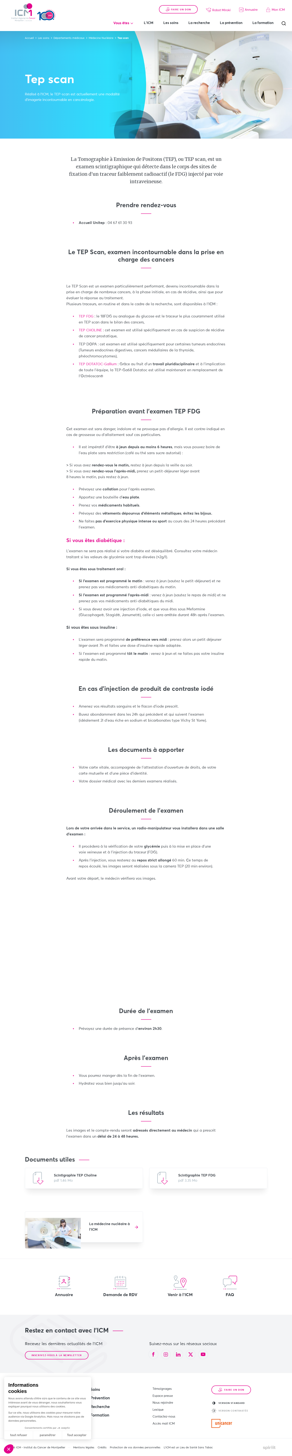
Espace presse (163, 1395)
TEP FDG (86, 320)
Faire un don (178, 9)
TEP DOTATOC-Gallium (99, 368)
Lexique (158, 1407)
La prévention (231, 23)
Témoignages (162, 1388)
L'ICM (148, 23)
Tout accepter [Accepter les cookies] (76, 1435)
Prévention (100, 1398)
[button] (9, 1449)
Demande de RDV (120, 1286)
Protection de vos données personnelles (135, 1447)
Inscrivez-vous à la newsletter (57, 1355)
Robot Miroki (218, 9)
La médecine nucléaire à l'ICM (109, 1230)
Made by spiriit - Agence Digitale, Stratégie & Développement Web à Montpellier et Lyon (269, 1448)
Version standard (228, 1403)
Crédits (102, 1447)
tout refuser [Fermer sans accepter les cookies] (18, 1435)
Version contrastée (229, 1410)
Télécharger (84, 1182)
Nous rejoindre (163, 1401)
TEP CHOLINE (91, 334)
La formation (263, 23)
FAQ (230, 1286)
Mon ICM (275, 9)
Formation (99, 1415)
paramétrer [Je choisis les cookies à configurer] (48, 1435)
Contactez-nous (164, 1414)
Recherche (100, 1407)
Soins (95, 1390)
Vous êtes (121, 23)
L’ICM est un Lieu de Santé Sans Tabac (188, 1447)
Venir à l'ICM (180, 1286)
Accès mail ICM (164, 1420)
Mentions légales (83, 1447)
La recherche (199, 23)
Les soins (170, 23)
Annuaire (248, 9)
